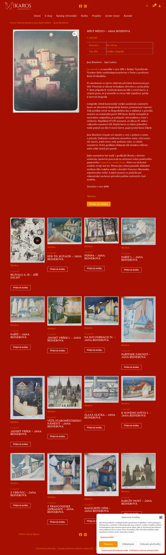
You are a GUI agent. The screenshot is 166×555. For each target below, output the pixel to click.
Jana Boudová (93, 69)
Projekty (96, 16)
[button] (161, 517)
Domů (37, 16)
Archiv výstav (112, 16)
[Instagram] (85, 6)
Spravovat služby (107, 537)
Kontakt (128, 16)
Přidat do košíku (99, 204)
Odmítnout (128, 544)
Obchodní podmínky (46, 548)
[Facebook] (80, 6)
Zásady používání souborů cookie (114, 550)
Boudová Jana (31, 23)
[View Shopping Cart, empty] (153, 6)
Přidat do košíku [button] (20, 287)
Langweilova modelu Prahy (113, 162)
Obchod (20, 23)
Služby (84, 16)
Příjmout (108, 544)
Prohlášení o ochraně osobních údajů (143, 550)
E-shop (48, 16)
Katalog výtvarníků (66, 16)
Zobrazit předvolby (150, 544)
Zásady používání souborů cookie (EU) (76, 548)
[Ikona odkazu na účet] (159, 6)
